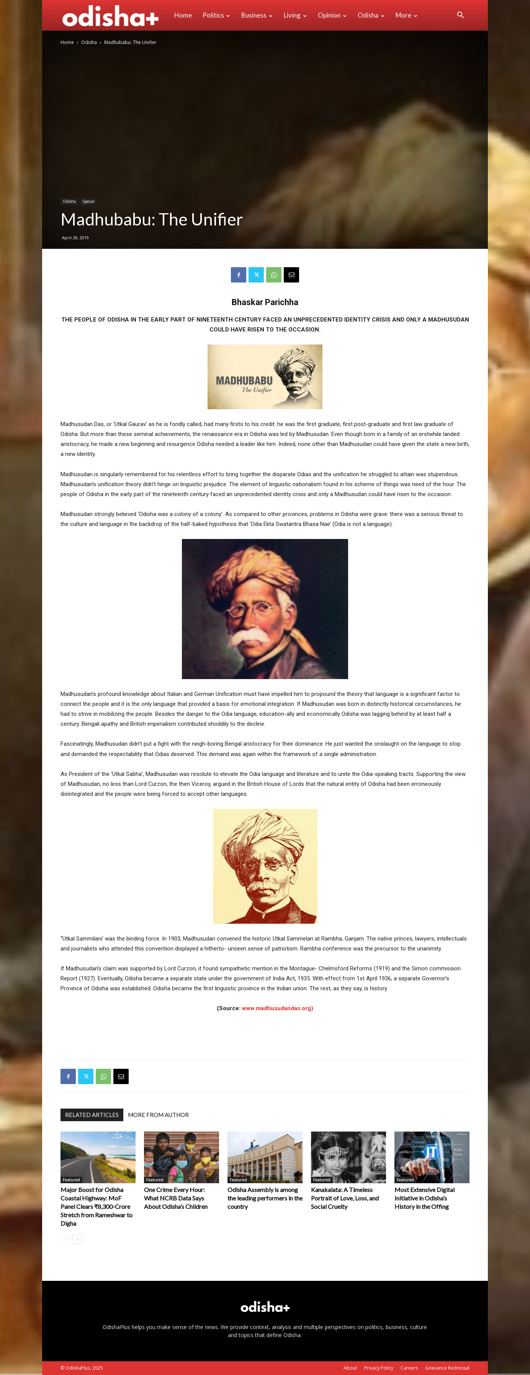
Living (295, 15)
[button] (460, 16)
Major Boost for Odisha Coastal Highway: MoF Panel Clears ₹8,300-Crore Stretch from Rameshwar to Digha (96, 1206)
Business (257, 15)
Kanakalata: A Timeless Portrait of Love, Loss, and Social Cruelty (345, 1198)
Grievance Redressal (447, 1368)
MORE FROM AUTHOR (158, 1114)
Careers (409, 1368)
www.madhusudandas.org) (277, 1008)
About (350, 1368)
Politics (216, 15)
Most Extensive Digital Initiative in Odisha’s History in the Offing (424, 1198)
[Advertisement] (265, 1034)
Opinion (332, 15)
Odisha (371, 15)
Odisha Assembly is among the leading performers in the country (265, 1198)
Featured (71, 1179)
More (406, 15)
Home (183, 15)
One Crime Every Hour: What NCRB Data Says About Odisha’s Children (176, 1198)
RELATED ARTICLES (92, 1114)
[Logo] (115, 15)
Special (88, 201)
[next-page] (77, 1239)
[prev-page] (65, 1239)
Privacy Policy (378, 1368)
